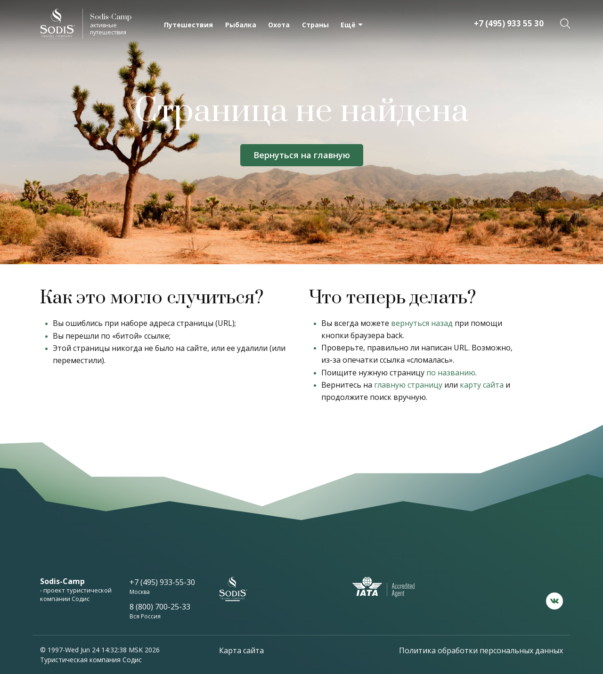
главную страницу (408, 385)
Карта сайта (241, 650)
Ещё (348, 24)
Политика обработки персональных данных (481, 650)
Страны (315, 24)
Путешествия (188, 24)
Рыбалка (240, 24)
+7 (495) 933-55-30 (162, 582)
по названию (450, 372)
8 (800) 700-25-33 (160, 606)
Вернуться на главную (301, 155)
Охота (279, 24)
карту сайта (482, 385)
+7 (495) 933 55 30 (509, 23)
